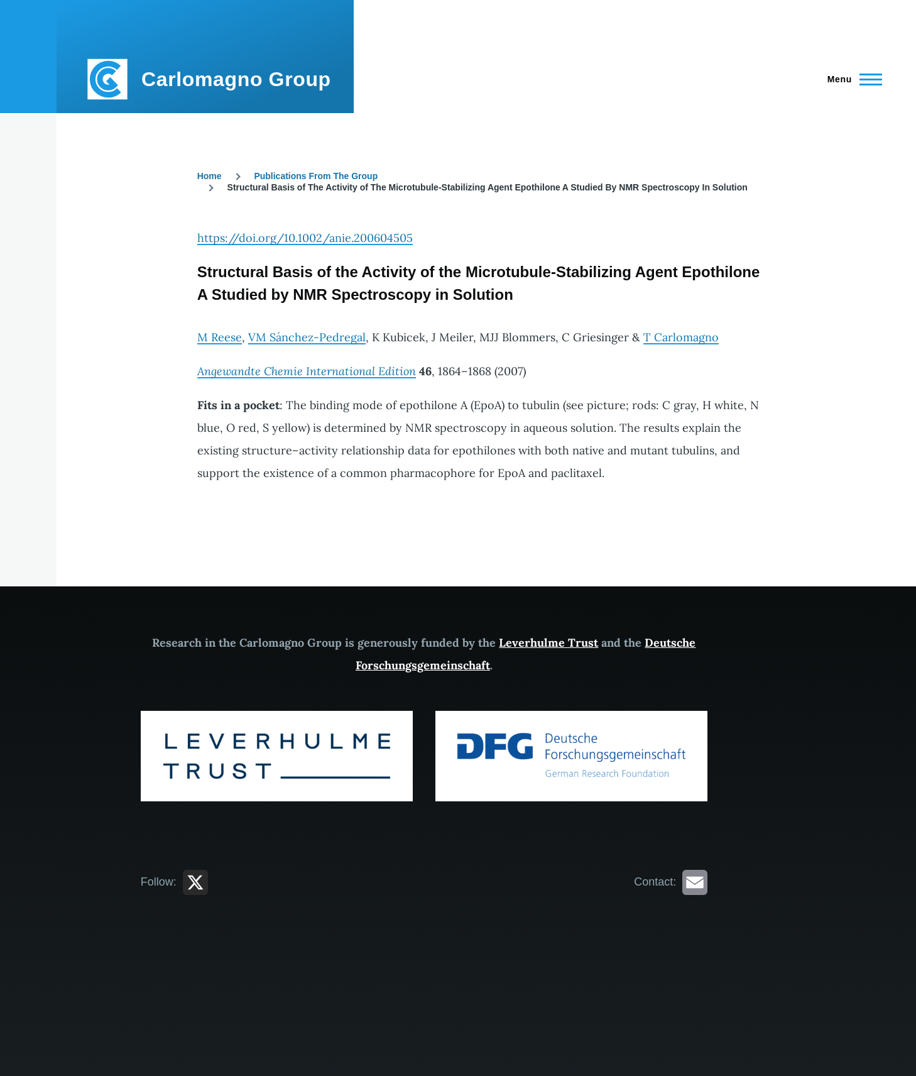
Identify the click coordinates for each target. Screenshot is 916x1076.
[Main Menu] (851, 79)
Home (209, 176)
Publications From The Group (316, 176)
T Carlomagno (681, 337)
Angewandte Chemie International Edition (306, 371)
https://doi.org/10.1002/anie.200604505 (305, 238)
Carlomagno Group (236, 79)
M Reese (219, 337)
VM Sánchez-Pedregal (307, 337)
